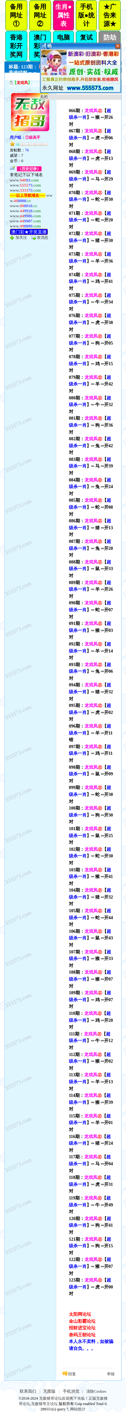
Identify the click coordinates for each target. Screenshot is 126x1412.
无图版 (49, 1391)
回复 (72, 1374)
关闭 (44, 97)
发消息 (42, 237)
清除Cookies (96, 1391)
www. (24, 180)
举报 (111, 1374)
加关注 (21, 237)
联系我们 (28, 1391)
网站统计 (77, 1409)
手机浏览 (71, 1391)
